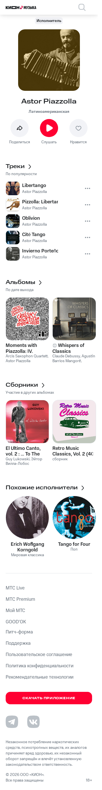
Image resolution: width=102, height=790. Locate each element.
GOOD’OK (16, 622)
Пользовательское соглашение (39, 654)
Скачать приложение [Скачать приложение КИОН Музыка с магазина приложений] (48, 698)
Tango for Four (74, 544)
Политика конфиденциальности (39, 666)
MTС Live (15, 588)
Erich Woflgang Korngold (27, 547)
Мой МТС (15, 610)
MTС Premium (20, 599)
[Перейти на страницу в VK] (33, 722)
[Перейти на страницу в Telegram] (12, 722)
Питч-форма (19, 632)
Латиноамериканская (49, 112)
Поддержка (18, 643)
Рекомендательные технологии (39, 677)
